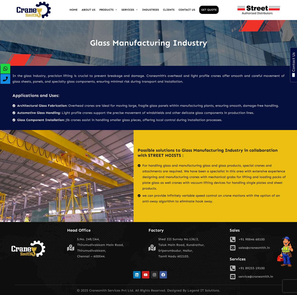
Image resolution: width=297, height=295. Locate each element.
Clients (168, 9)
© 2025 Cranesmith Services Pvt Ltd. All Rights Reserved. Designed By (132, 290)
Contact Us (187, 9)
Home (74, 9)
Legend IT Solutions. (204, 290)
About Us (88, 9)
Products (108, 10)
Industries (150, 9)
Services (130, 10)
